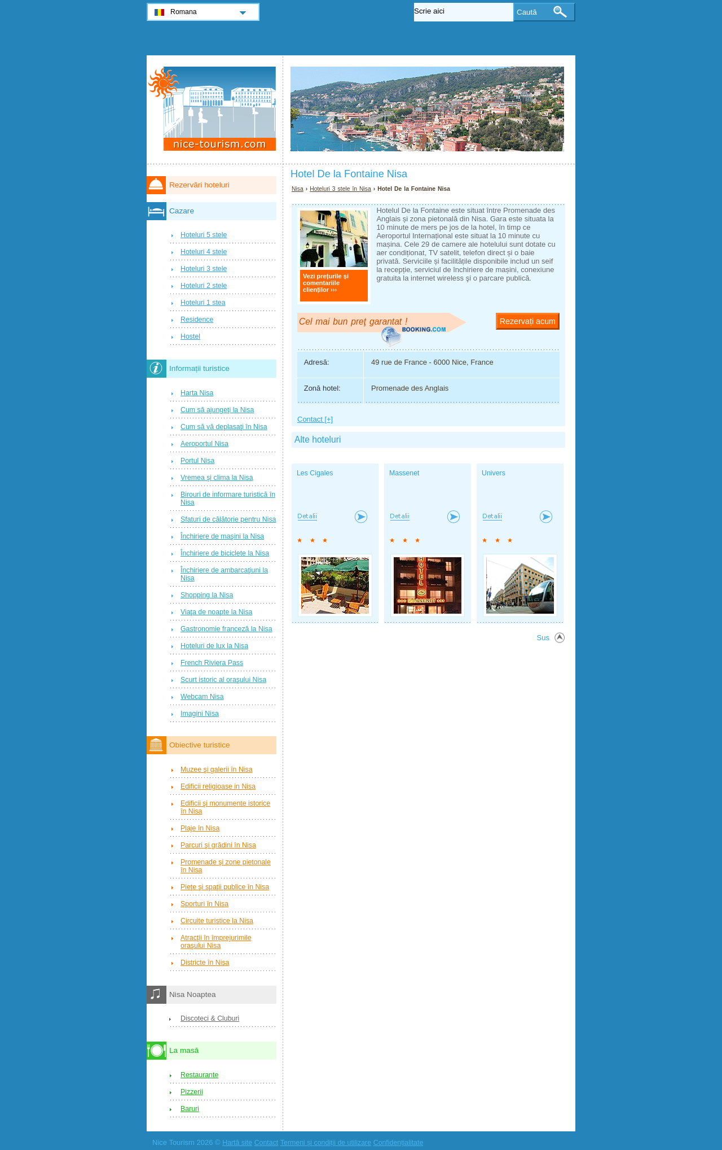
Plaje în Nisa (199, 828)
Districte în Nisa (204, 963)
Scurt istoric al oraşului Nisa (223, 680)
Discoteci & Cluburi (209, 1018)
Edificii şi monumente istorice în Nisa (225, 807)
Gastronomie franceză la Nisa (226, 629)
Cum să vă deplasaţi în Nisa (223, 427)
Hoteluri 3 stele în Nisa (340, 189)
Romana (183, 12)
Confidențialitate (398, 1143)
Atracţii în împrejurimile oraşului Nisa (216, 942)
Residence (196, 319)
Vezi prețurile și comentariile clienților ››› (326, 283)
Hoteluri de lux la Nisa (214, 646)
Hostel (190, 336)
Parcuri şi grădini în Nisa (218, 845)
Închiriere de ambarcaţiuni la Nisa (224, 574)
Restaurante (199, 1075)
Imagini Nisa (199, 714)
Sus (543, 637)
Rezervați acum (528, 321)
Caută (527, 12)
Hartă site (237, 1143)
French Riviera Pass (211, 663)
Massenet (404, 473)
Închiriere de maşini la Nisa (222, 536)
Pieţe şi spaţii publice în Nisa (224, 887)
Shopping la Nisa (206, 595)
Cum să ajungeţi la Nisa (217, 410)
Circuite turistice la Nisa (216, 921)
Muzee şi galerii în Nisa (216, 769)
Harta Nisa (196, 393)
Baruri (189, 1109)
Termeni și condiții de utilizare (325, 1143)
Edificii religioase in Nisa (218, 786)
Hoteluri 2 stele (203, 286)
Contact (266, 1143)
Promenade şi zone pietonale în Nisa (225, 866)
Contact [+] (315, 419)
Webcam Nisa (202, 697)
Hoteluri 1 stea (203, 303)
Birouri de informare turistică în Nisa (227, 498)
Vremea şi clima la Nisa (216, 478)
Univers (493, 473)
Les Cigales (315, 473)
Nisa (297, 189)
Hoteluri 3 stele (203, 269)
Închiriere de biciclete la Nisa (224, 553)
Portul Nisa (197, 461)
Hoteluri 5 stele (203, 235)
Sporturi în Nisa (204, 904)
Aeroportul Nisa (204, 444)
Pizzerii (191, 1092)
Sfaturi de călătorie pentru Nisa (228, 519)
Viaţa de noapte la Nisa (216, 612)
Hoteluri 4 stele (203, 252)
